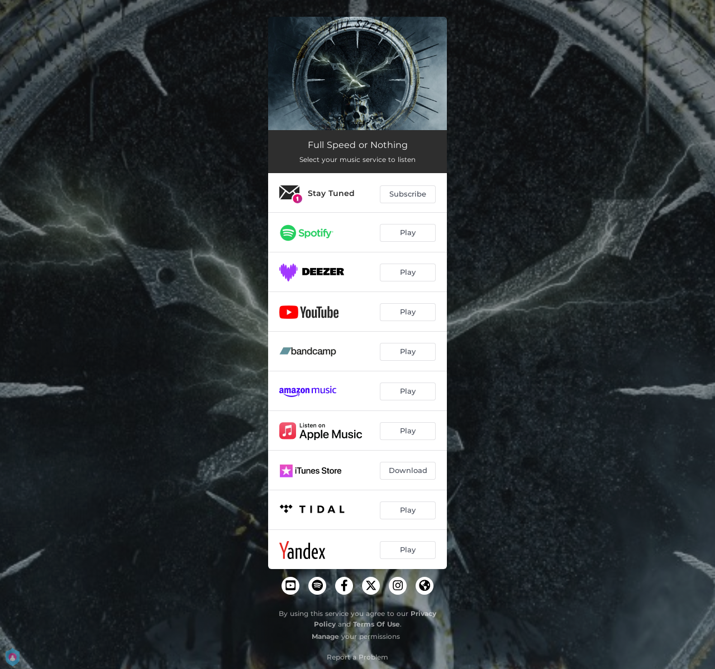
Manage (325, 636)
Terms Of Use (376, 624)
